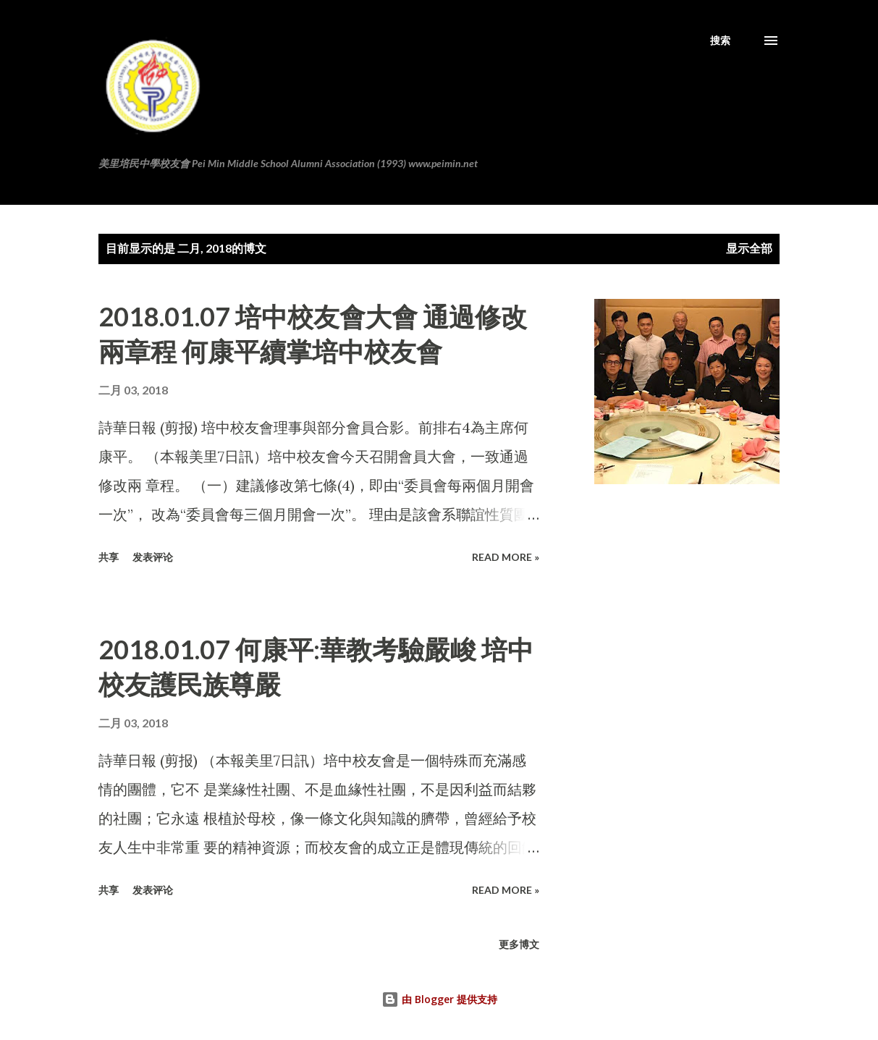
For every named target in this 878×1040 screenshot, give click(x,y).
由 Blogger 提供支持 (439, 999)
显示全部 (749, 248)
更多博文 (519, 944)
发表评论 (152, 557)
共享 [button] (108, 557)
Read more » (505, 557)
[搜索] (720, 40)
